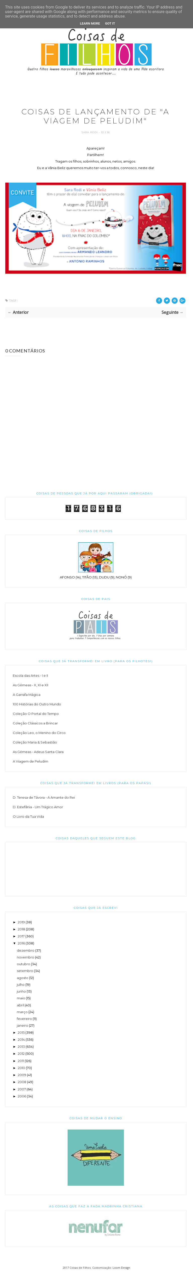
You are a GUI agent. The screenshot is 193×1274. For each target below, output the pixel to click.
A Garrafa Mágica (26, 695)
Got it (110, 23)
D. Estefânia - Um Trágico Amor (38, 807)
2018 (21, 929)
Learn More (90, 23)
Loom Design (121, 1267)
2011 (21, 1061)
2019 (21, 922)
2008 (22, 1082)
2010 (21, 1068)
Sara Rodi (90, 132)
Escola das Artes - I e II (30, 675)
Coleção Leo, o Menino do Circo (39, 733)
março (22, 1012)
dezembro (25, 950)
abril (20, 1005)
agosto (22, 978)
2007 (22, 1089)
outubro (23, 964)
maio (21, 998)
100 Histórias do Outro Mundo (37, 704)
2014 (21, 1039)
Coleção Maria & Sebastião (35, 742)
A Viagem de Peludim (30, 761)
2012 (21, 1054)
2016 (21, 943)
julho (21, 985)
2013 (21, 1046)
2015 (21, 1032)
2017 (21, 936)
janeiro (22, 1025)
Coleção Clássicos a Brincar (35, 723)
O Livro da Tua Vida (28, 816)
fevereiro (24, 1019)
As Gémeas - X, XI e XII (30, 685)
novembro (25, 957)
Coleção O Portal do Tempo (36, 714)
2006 (22, 1096)
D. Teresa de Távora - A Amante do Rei (44, 797)
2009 (22, 1075)
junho (21, 991)
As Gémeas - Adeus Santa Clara (38, 752)
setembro (25, 971)
